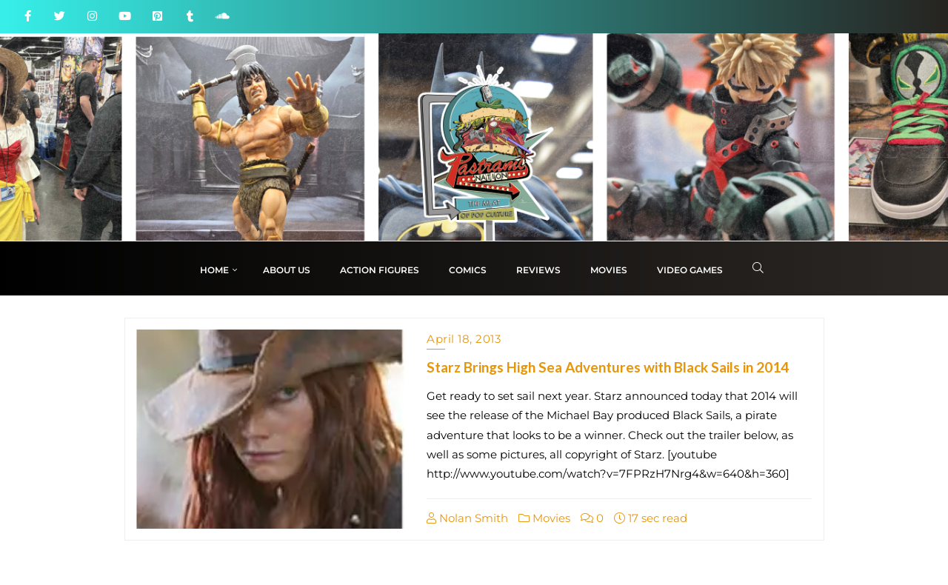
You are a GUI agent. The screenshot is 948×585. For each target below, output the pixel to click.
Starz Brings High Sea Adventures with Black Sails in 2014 (608, 366)
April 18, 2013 (464, 339)
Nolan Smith (467, 518)
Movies (544, 518)
